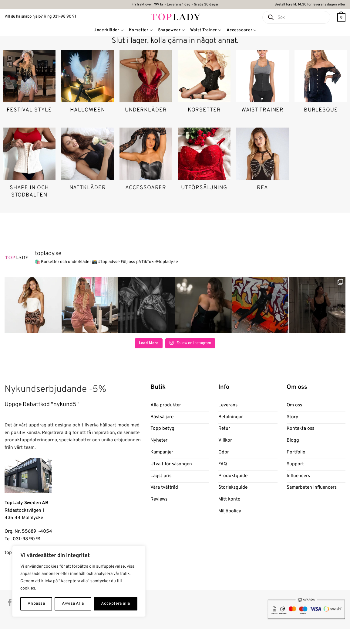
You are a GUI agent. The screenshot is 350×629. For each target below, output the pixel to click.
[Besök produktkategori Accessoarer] (145, 164)
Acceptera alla (115, 603)
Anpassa (36, 603)
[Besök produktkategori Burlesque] (320, 86)
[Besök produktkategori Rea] (262, 164)
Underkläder (108, 30)
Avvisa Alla (73, 603)
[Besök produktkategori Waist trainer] (262, 86)
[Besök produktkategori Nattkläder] (87, 164)
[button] (341, 17)
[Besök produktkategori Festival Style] (29, 86)
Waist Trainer (205, 30)
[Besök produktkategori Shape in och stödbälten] (29, 167)
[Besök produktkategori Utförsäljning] (204, 164)
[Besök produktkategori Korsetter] (204, 86)
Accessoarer (242, 30)
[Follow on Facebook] (9, 603)
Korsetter (141, 30)
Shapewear (171, 30)
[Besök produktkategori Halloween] (87, 86)
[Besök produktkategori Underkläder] (145, 86)
